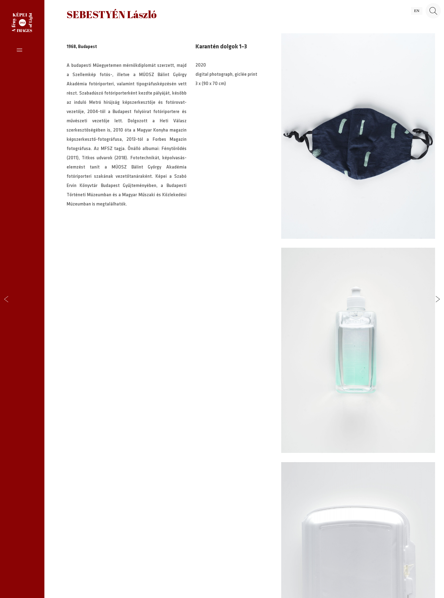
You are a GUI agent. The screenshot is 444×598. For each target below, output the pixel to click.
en (416, 11)
